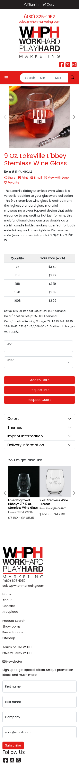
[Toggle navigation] (6, 78)
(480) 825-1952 (39, 17)
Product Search (13, 621)
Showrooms (11, 626)
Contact (8, 606)
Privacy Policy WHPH (17, 653)
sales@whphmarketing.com (39, 22)
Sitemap (8, 638)
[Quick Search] (29, 77)
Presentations (12, 632)
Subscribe (13, 745)
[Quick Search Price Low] (45, 77)
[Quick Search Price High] (60, 77)
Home (6, 594)
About (7, 600)
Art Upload (10, 612)
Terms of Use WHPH (17, 647)
